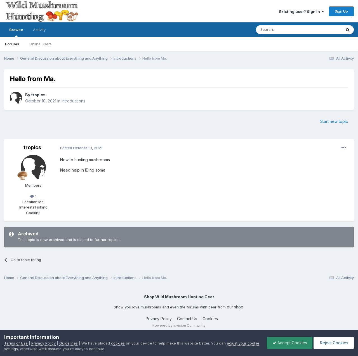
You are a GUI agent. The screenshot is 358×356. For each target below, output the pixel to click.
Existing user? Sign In (301, 11)
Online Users (40, 44)
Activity (39, 29)
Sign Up (341, 11)
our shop (235, 307)
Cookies (210, 318)
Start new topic (334, 121)
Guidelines (68, 343)
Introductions (73, 101)
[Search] (284, 29)
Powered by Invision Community (179, 325)
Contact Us (187, 318)
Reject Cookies (333, 342)
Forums (12, 44)
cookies (118, 343)
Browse (16, 32)
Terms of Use (16, 343)
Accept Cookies (288, 342)
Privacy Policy (159, 318)
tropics (38, 94)
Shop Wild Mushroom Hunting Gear (179, 296)
